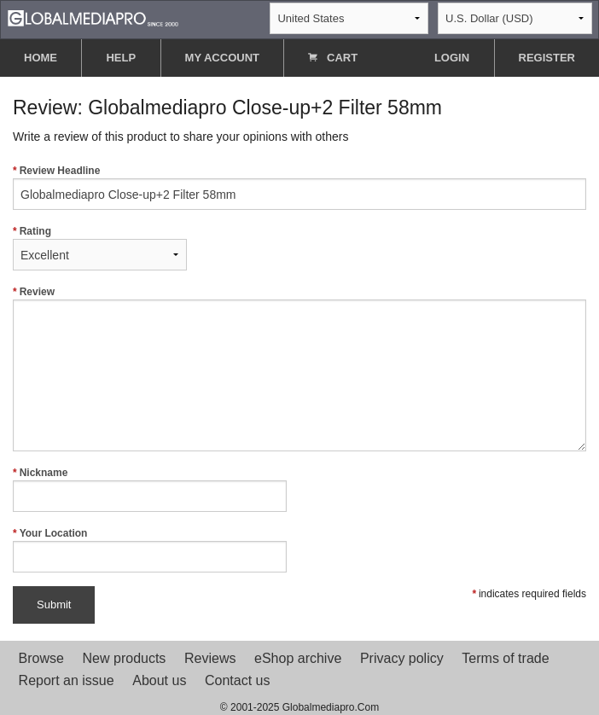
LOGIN (451, 57)
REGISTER (547, 57)
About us (159, 680)
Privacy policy (402, 658)
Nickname (150, 489)
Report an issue (66, 680)
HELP (121, 57)
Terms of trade (505, 658)
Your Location (150, 550)
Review (299, 368)
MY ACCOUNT (222, 57)
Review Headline (299, 187)
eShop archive (297, 658)
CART (333, 57)
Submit (54, 604)
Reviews (210, 658)
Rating (100, 247)
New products (124, 658)
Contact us (237, 680)
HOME (40, 57)
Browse (41, 658)
